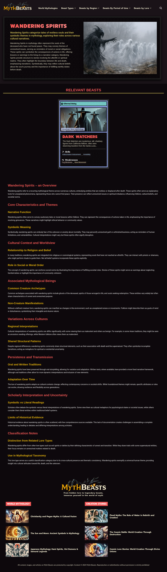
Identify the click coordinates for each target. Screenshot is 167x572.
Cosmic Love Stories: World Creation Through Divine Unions (135, 550)
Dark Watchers (80, 137)
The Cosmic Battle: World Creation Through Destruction (130, 533)
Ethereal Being (70, 104)
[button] (161, 8)
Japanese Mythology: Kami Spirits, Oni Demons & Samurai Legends (54, 550)
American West (68, 129)
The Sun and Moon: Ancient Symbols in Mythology (55, 533)
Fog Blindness (68, 162)
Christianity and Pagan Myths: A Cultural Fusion (54, 516)
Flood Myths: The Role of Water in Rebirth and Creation (132, 516)
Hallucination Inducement (72, 154)
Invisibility (89, 154)
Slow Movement (82, 162)
